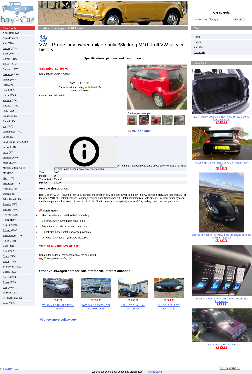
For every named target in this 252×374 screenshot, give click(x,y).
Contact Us (199, 52)
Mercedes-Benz (10, 168)
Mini (5, 178)
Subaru (6, 272)
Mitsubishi (8, 183)
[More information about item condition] (85, 152)
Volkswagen (9, 298)
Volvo (5, 303)
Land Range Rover (12, 142)
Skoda (6, 256)
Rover (6, 240)
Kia (4, 126)
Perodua (7, 204)
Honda (6, 95)
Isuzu (5, 111)
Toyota (6, 282)
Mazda (6, 163)
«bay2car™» (8, 369)
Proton (6, 220)
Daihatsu (7, 74)
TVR (5, 287)
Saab (5, 246)
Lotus (5, 152)
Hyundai (7, 105)
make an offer (141, 131)
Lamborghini (9, 131)
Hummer (7, 100)
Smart (6, 261)
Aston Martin (9, 38)
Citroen (6, 64)
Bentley (6, 48)
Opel (5, 194)
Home (197, 37)
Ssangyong (8, 266)
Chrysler (7, 59)
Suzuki (6, 277)
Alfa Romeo (8, 33)
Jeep (5, 121)
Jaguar (6, 116)
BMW (5, 53)
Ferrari (6, 79)
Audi (5, 43)
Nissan (6, 188)
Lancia (6, 137)
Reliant (6, 225)
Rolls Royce (9, 235)
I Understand (155, 371)
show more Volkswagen (61, 319)
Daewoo (7, 69)
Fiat (5, 85)
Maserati (7, 157)
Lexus (6, 147)
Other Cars (8, 199)
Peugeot (7, 209)
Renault (7, 230)
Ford (5, 90)
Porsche (7, 214)
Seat (5, 251)
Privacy (197, 42)
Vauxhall (7, 292)
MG (5, 173)
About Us (198, 47)
